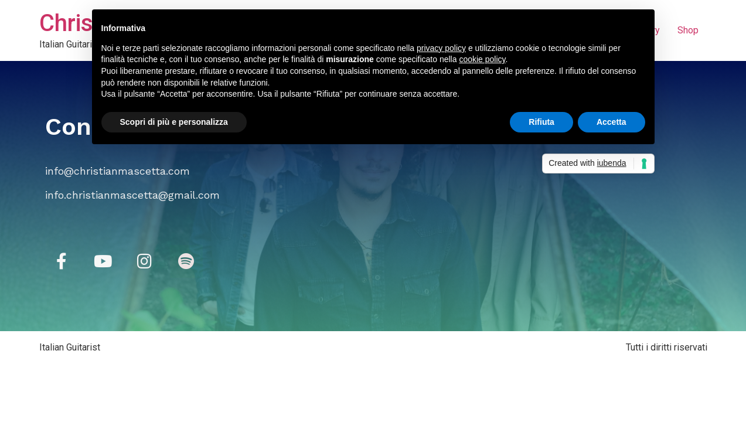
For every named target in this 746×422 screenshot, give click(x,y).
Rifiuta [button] (541, 122)
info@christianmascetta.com (117, 171)
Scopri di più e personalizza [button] (174, 122)
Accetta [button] (611, 122)
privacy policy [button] (441, 48)
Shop (688, 30)
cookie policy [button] (482, 59)
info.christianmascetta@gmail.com (132, 195)
